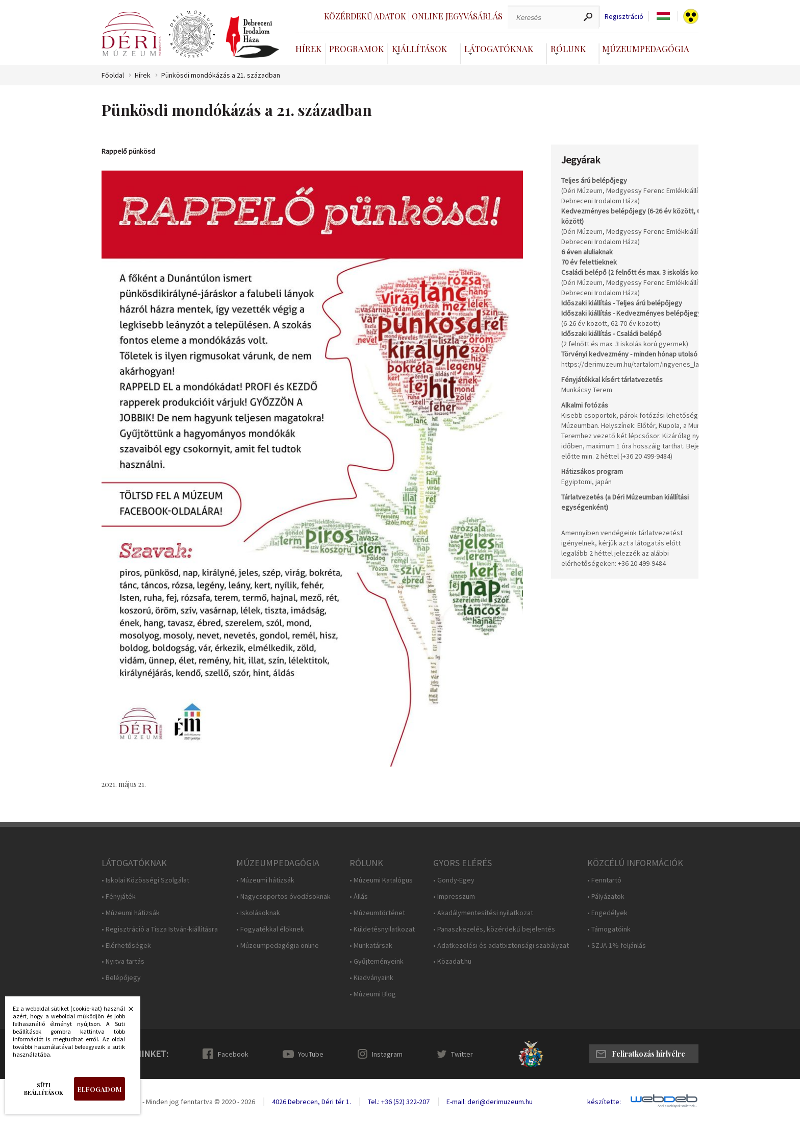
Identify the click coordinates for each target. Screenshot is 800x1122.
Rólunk (568, 48)
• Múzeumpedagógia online (277, 945)
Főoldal (113, 75)
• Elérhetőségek (126, 945)
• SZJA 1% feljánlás (616, 945)
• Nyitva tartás (123, 961)
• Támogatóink (609, 929)
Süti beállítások (43, 1088)
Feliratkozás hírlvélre (648, 1054)
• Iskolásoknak (258, 913)
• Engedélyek (607, 913)
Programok (356, 48)
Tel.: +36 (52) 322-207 (399, 1101)
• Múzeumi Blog (372, 994)
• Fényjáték (119, 896)
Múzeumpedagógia (645, 48)
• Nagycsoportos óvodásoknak (283, 896)
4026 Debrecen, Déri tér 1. (311, 1101)
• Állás (358, 896)
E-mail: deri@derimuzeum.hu (489, 1101)
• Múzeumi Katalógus (381, 880)
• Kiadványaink (371, 977)
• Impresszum (454, 896)
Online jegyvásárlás (457, 16)
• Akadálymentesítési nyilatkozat (483, 913)
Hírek (308, 48)
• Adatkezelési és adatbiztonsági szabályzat (501, 945)
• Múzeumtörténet (377, 913)
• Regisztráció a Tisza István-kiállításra (160, 929)
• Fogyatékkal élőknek (270, 929)
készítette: (604, 1101)
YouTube (310, 1054)
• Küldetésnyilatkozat (382, 929)
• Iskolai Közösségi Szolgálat (145, 880)
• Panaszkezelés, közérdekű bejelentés (494, 929)
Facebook (233, 1054)
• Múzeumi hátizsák (131, 913)
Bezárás (125, 1012)
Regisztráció (624, 16)
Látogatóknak (498, 48)
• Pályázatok (605, 896)
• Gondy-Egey (453, 880)
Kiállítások (419, 48)
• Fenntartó (604, 880)
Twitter (462, 1054)
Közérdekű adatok (365, 16)
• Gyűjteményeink (376, 961)
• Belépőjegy (121, 977)
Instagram (387, 1054)
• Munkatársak (370, 945)
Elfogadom (99, 1089)
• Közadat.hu (452, 961)
